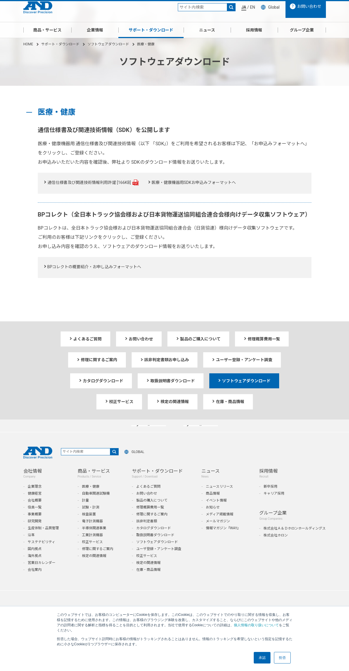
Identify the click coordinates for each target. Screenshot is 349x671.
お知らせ (213, 519)
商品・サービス (47, 30)
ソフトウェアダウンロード (108, 44)
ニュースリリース (219, 498)
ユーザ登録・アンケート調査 (158, 560)
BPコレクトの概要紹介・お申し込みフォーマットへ (94, 266)
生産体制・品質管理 (43, 539)
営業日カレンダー (41, 574)
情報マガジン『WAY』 (223, 539)
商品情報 (213, 505)
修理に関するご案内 (97, 560)
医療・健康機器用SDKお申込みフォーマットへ (194, 182)
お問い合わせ (146, 505)
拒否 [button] (282, 658)
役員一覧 (35, 519)
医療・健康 (90, 498)
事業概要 (35, 525)
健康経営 (35, 505)
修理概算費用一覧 (150, 519)
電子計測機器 (92, 532)
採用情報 (254, 30)
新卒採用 (270, 498)
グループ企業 (302, 30)
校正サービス (92, 553)
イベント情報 (216, 512)
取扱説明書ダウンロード (155, 546)
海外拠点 (35, 567)
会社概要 (35, 512)
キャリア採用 (274, 505)
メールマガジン (218, 532)
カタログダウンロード (153, 539)
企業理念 (35, 498)
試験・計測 (90, 519)
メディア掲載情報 (219, 525)
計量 (85, 512)
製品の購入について (151, 512)
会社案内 (35, 581)
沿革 (31, 546)
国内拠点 (35, 560)
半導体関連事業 (94, 539)
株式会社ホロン (276, 547)
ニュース (207, 30)
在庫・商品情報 (148, 581)
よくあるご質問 (148, 498)
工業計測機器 (92, 546)
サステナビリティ (41, 553)
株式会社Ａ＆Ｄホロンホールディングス (295, 540)
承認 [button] (262, 658)
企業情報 (95, 30)
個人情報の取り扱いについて (256, 625)
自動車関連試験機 (96, 505)
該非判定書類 (146, 532)
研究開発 (35, 532)
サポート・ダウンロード (151, 30)
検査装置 (89, 525)
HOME (28, 44)
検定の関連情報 (94, 567)
